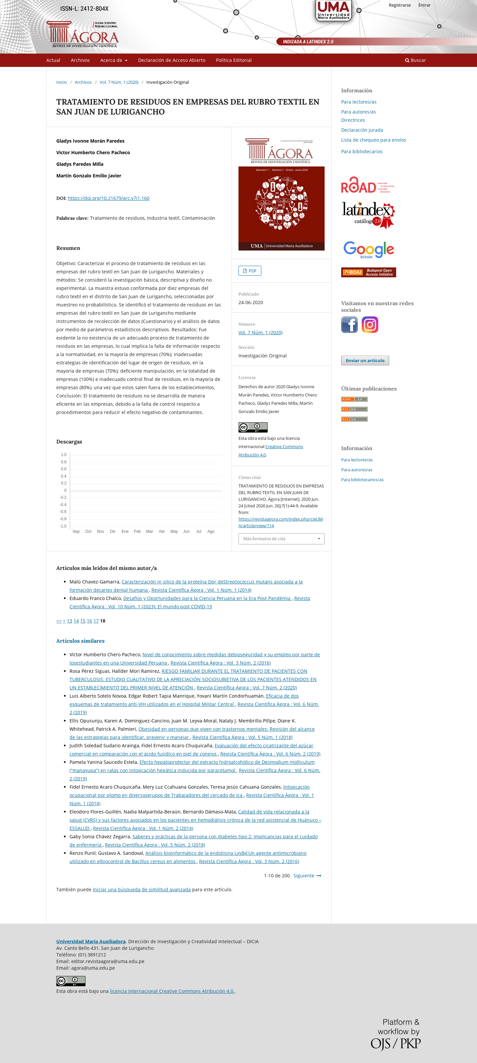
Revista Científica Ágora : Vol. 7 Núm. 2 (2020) (247, 687)
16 (89, 621)
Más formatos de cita (264, 538)
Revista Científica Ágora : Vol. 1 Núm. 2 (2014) (143, 828)
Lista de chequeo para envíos (373, 140)
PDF (252, 271)
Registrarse (400, 5)
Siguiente (303, 875)
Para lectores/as (359, 102)
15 (82, 621)
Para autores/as (358, 112)
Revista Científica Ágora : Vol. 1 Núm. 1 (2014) (201, 590)
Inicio (61, 82)
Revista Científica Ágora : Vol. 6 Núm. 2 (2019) (270, 754)
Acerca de (112, 60)
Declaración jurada (362, 130)
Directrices (353, 120)
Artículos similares (80, 640)
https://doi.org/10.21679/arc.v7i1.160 (108, 198)
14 (76, 621)
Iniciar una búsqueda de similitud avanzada (142, 889)
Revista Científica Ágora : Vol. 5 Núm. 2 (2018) (155, 845)
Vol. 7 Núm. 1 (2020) (119, 82)
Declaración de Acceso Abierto (171, 60)
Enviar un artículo (365, 360)
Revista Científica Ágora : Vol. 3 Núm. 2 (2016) (221, 663)
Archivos (80, 60)
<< (59, 621)
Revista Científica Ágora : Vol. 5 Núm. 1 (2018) (242, 737)
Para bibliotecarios (362, 151)
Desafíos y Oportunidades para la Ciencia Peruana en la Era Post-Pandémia (207, 598)
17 (96, 621)
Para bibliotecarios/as (362, 480)
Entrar (424, 5)
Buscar (415, 60)
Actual (53, 60)
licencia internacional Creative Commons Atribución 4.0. (172, 991)
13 (69, 621)
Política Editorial (234, 60)
